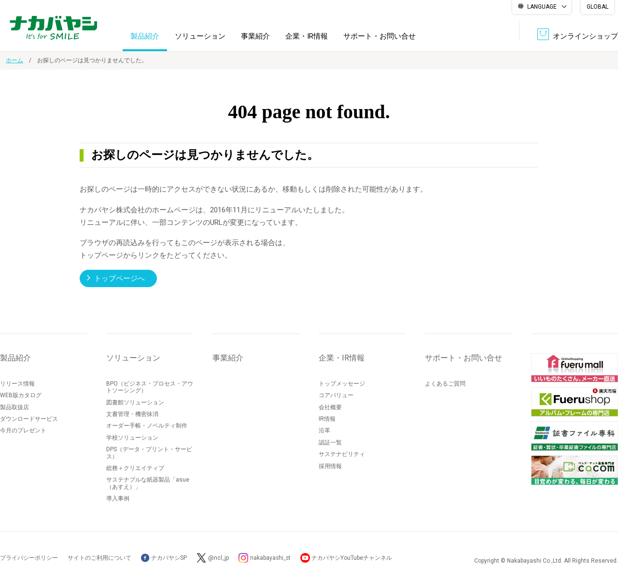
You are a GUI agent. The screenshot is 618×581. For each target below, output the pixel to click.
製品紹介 (144, 35)
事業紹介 (255, 35)
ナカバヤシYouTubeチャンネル (353, 557)
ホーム (14, 60)
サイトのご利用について (99, 557)
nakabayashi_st (271, 557)
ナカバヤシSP (164, 557)
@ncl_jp (218, 557)
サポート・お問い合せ (379, 35)
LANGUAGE (542, 6)
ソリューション (200, 35)
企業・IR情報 (306, 35)
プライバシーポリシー (29, 557)
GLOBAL (597, 6)
